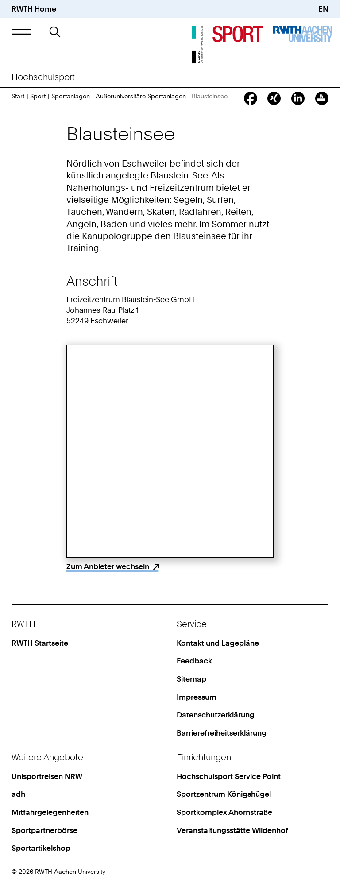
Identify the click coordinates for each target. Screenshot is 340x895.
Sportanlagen (70, 96)
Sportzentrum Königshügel (224, 794)
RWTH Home (34, 8)
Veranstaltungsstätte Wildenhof (232, 830)
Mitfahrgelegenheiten (50, 812)
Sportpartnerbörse (44, 830)
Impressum (196, 697)
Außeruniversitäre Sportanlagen (141, 96)
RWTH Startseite (40, 643)
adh (18, 794)
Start (18, 96)
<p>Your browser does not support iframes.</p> (170, 451)
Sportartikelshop (41, 848)
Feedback (194, 660)
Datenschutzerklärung (216, 714)
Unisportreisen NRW (47, 776)
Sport (38, 96)
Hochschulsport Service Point (229, 776)
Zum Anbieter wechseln (107, 566)
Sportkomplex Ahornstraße (224, 812)
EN (323, 8)
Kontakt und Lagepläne (218, 643)
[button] (21, 32)
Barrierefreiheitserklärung (222, 732)
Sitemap (191, 678)
